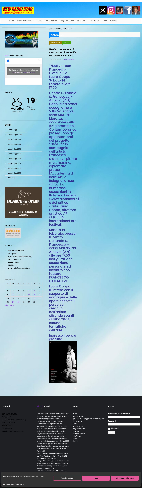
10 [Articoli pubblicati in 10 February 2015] (13, 295)
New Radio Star (68, 59)
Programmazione (67, 21)
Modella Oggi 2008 (14, 159)
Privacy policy (20, 484)
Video (105, 21)
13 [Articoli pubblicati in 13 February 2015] (29, 295)
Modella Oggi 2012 (14, 140)
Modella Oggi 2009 (14, 154)
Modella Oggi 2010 (14, 149)
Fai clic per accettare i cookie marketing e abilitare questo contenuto (23, 71)
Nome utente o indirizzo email (119, 414)
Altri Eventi (11, 178)
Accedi (111, 433)
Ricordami (115, 428)
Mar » (12, 305)
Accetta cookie (67, 478)
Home (11, 21)
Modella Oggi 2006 (14, 168)
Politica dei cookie (9, 484)
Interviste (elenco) (79, 434)
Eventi (39, 21)
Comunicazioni (51, 21)
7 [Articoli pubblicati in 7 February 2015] (34, 291)
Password (112, 421)
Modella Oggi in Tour (15, 135)
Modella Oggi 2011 (14, 144)
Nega (96, 478)
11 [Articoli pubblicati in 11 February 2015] (18, 295)
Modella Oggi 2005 (14, 173)
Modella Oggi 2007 (14, 163)
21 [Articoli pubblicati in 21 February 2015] (34, 298)
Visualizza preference (125, 478)
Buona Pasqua (42, 458)
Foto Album (94, 21)
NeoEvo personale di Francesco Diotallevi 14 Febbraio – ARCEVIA (63, 52)
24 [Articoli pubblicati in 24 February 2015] (13, 302)
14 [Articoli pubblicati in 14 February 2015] (34, 295)
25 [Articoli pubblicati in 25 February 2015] (18, 302)
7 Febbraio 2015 (56, 59)
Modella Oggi (12, 130)
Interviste (82, 21)
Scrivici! (113, 21)
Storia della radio (25, 21)
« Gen (7, 305)
